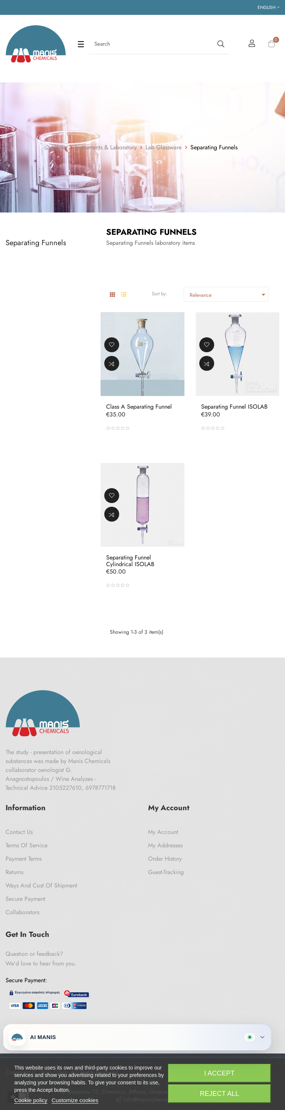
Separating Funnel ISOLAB (234, 406)
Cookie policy (30, 1100)
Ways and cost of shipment (41, 885)
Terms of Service (27, 845)
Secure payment (25, 899)
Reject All (219, 1093)
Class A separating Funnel (139, 406)
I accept (219, 1073)
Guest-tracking (166, 872)
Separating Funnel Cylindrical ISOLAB (130, 560)
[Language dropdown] (268, 7)
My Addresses (165, 845)
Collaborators (22, 912)
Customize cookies (75, 1100)
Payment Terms (24, 858)
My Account (163, 832)
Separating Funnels (36, 242)
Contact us (19, 832)
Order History (165, 858)
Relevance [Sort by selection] (229, 294)
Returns (14, 872)
